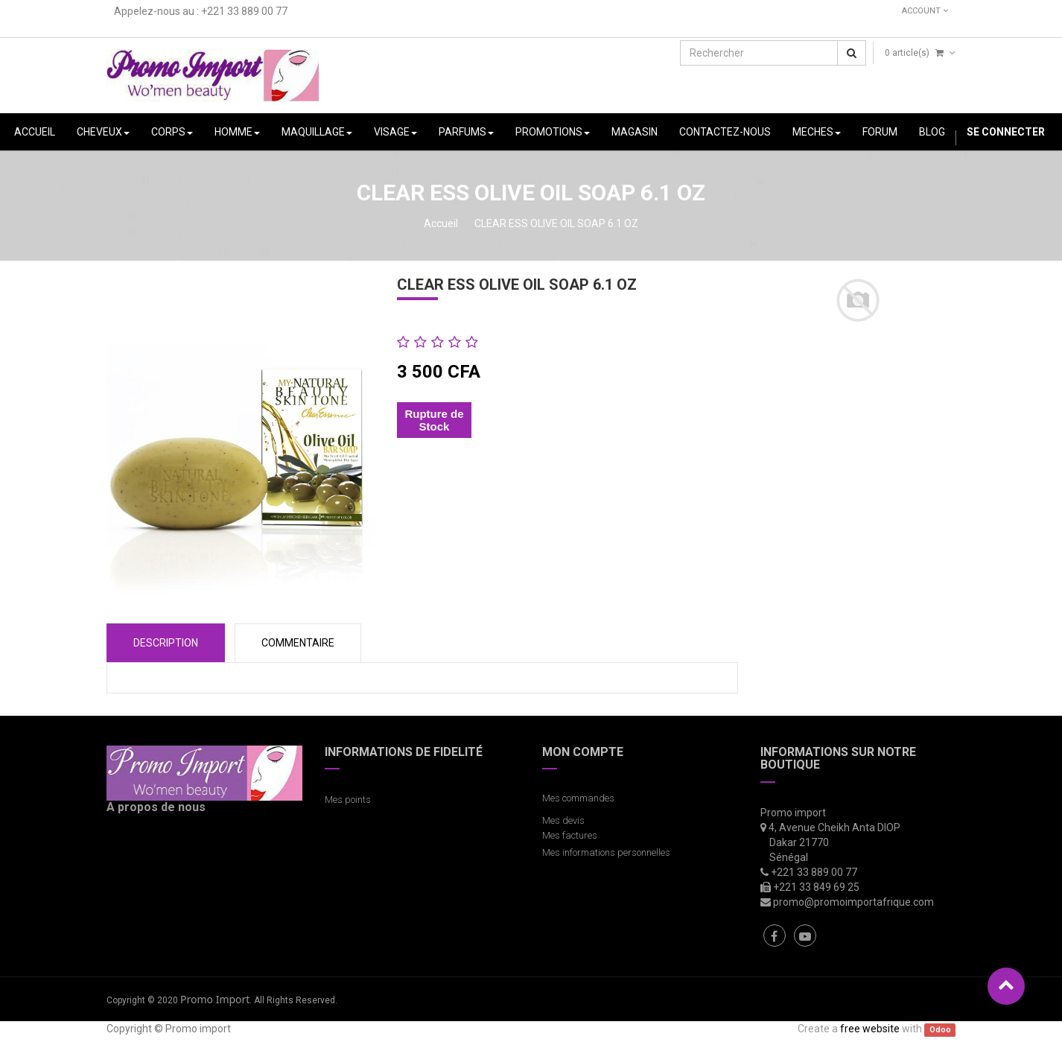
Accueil (441, 223)
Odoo (940, 1030)
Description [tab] (165, 643)
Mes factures (569, 835)
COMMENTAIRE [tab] (297, 643)
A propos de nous (156, 807)
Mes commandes (578, 798)
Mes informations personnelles (608, 852)
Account (925, 11)
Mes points (348, 799)
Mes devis (563, 820)
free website (870, 1029)
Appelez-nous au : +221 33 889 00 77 (200, 11)
